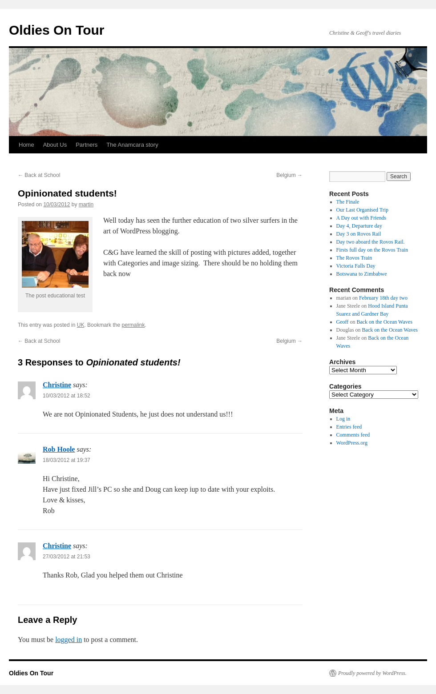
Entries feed (349, 427)
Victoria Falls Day (355, 266)
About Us (55, 144)
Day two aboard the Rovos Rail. (370, 242)
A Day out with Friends (361, 218)
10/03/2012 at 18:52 (66, 396)
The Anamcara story (132, 144)
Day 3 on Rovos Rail (358, 234)
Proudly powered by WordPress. (372, 673)
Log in (343, 419)
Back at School (39, 175)
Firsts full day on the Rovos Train (372, 250)
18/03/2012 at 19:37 (66, 460)
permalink (133, 325)
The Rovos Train (354, 258)
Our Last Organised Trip (362, 210)
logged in (68, 639)
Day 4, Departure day (359, 226)
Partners (86, 144)
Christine (57, 385)
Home (26, 144)
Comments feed (353, 435)
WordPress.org (351, 443)
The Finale (347, 202)
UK (81, 325)
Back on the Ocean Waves (384, 322)
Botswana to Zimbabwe (361, 274)
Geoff (342, 322)
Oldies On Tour (56, 30)
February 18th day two (383, 298)
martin (86, 204)
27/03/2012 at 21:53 (66, 557)
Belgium (289, 175)
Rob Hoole (59, 449)
